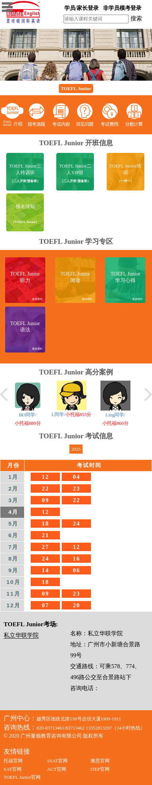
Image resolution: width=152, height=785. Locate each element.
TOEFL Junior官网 (22, 777)
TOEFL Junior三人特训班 (25, 169)
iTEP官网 (100, 769)
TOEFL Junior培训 (125, 169)
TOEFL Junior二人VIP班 (75, 169)
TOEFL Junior (76, 88)
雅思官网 (100, 760)
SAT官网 (13, 769)
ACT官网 (56, 769)
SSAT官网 (57, 760)
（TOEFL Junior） (25, 222)
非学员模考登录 (122, 8)
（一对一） (125, 181)
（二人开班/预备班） (25, 181)
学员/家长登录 (81, 8)
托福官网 (13, 760)
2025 (76, 449)
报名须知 (25, 206)
